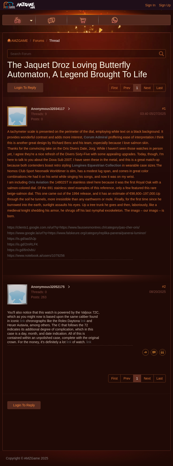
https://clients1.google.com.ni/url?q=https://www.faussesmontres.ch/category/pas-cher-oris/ (73, 227)
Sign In (150, 5)
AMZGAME (17, 41)
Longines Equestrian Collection (96, 165)
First (114, 88)
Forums (38, 41)
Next (147, 88)
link (22, 321)
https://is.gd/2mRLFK (22, 244)
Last (160, 88)
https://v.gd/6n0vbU (21, 250)
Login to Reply (25, 87)
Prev (126, 88)
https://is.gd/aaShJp (21, 239)
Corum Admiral (96, 137)
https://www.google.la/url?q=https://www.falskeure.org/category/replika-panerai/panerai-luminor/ (76, 233)
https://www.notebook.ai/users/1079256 (36, 255)
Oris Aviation (38, 182)
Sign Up (165, 5)
